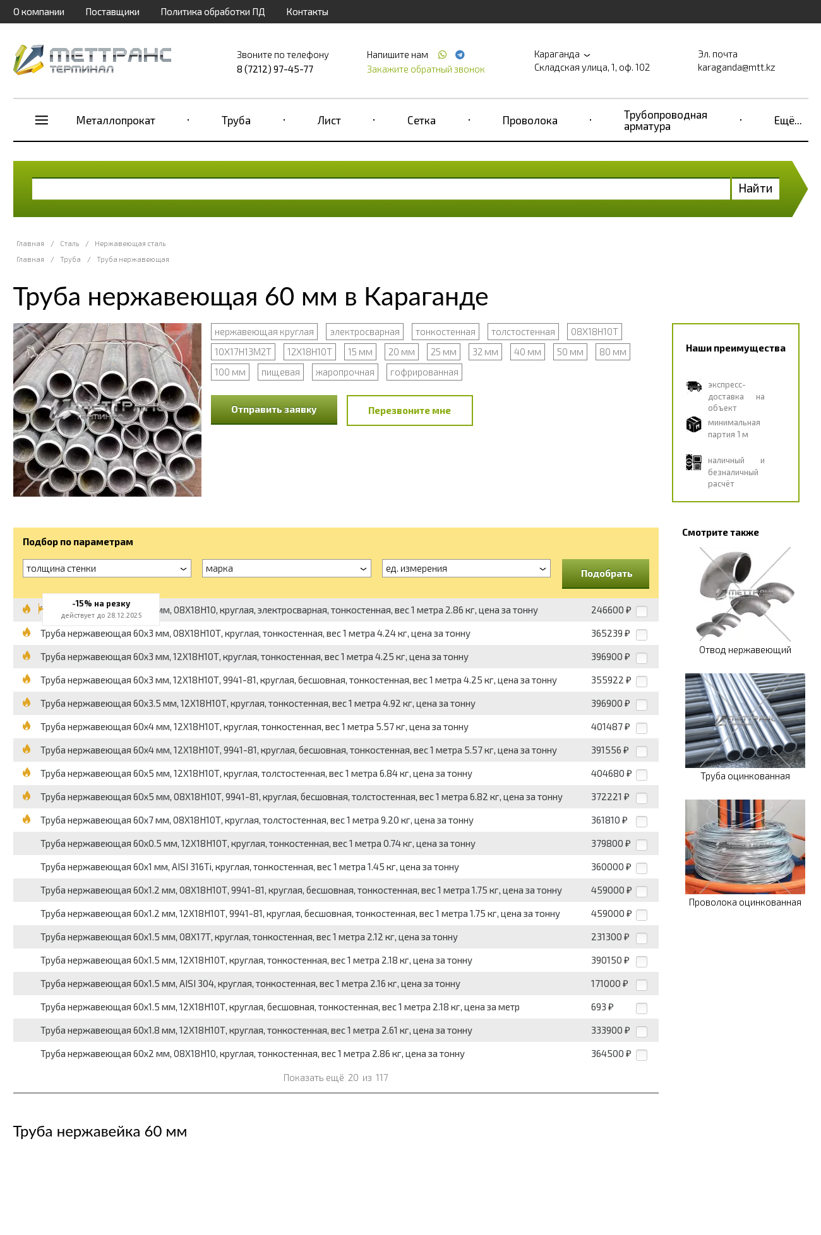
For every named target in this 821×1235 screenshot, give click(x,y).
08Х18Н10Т (594, 331)
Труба (236, 120)
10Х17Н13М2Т (243, 351)
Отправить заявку (274, 409)
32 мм (485, 351)
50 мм (570, 351)
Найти (755, 187)
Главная (30, 243)
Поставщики (112, 11)
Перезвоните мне (409, 410)
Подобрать (607, 573)
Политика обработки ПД (212, 11)
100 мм (230, 371)
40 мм (527, 351)
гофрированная (424, 371)
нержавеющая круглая (264, 331)
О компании (38, 11)
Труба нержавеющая (133, 259)
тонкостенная (446, 331)
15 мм (360, 351)
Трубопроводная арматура (665, 120)
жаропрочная (345, 371)
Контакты (307, 11)
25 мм (444, 351)
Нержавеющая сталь (130, 243)
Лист (329, 120)
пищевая (280, 371)
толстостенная (523, 331)
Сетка (421, 120)
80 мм (612, 351)
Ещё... (788, 120)
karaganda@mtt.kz (737, 67)
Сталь (69, 243)
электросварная (365, 331)
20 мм (401, 351)
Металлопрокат (115, 120)
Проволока (530, 120)
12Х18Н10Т (309, 351)
